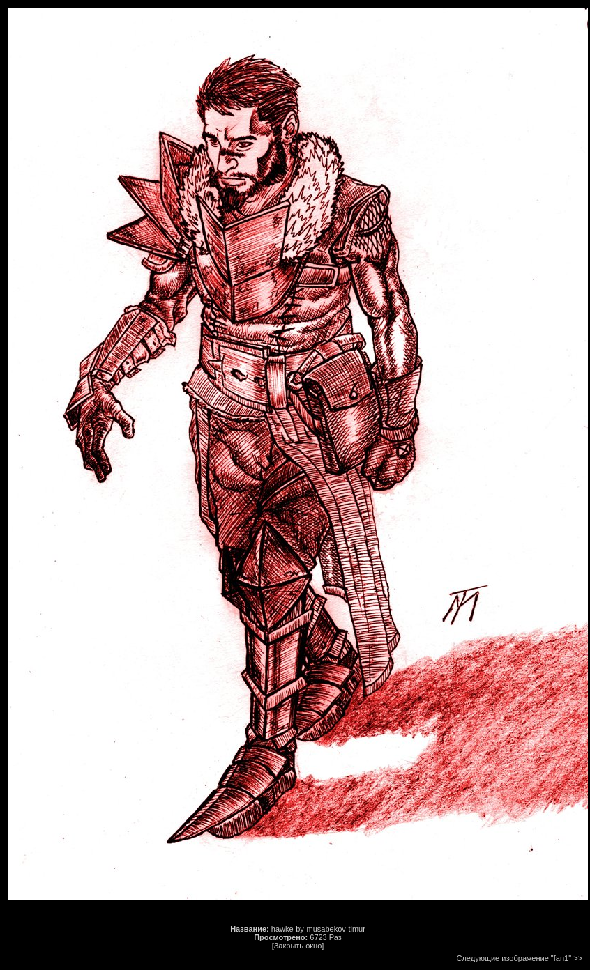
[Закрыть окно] (298, 945)
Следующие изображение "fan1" (514, 958)
